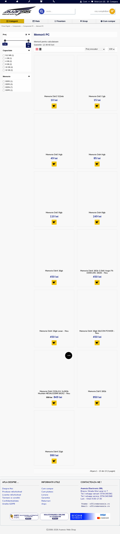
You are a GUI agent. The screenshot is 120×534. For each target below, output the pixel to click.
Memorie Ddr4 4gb (97, 154)
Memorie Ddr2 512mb (54, 96)
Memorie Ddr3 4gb (54, 154)
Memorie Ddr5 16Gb (97, 391)
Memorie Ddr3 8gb (54, 212)
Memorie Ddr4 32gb (54, 451)
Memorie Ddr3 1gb (97, 96)
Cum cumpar (47, 488)
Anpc (43, 504)
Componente (17, 26)
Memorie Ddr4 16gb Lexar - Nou (54, 331)
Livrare (44, 494)
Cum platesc (47, 491)
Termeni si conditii (11, 497)
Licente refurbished (11, 494)
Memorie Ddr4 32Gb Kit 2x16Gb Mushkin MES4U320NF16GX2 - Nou (54, 392)
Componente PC (28, 26)
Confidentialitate (10, 501)
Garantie (45, 497)
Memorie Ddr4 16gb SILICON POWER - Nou (97, 332)
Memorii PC (40, 26)
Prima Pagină (6, 26)
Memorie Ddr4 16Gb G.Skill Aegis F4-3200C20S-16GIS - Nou (97, 271)
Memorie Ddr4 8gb (97, 212)
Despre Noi (7, 488)
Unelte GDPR (8, 504)
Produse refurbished (12, 491)
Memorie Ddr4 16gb (54, 270)
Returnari (46, 501)
